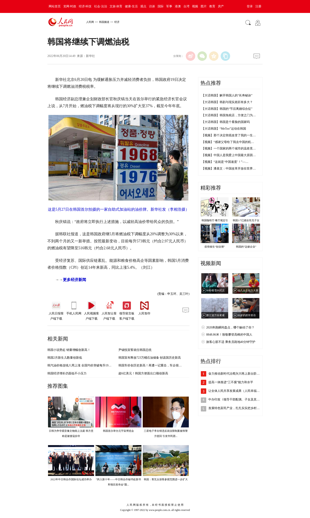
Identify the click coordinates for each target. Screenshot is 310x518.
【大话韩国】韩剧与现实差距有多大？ (227, 102)
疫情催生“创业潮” (215, 246)
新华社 (90, 56)
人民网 (90, 22)
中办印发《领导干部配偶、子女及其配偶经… (238, 399)
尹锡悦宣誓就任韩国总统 (135, 350)
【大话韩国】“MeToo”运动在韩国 (224, 128)
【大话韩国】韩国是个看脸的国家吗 (226, 122)
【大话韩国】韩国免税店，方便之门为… (229, 115)
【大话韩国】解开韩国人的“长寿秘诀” (227, 95)
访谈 (152, 6)
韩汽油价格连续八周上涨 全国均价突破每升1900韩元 (82, 365)
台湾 (186, 6)
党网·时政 (69, 6)
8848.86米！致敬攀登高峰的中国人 (229, 334)
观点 (143, 6)
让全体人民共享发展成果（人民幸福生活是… (238, 390)
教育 (212, 6)
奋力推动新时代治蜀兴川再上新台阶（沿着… (238, 373)
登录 (250, 6)
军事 (169, 6)
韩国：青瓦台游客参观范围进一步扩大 (166, 479)
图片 (204, 6)
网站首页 (55, 6)
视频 (195, 6)
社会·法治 (100, 6)
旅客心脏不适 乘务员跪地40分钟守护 (230, 342)
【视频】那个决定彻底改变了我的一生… (229, 135)
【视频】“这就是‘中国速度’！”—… (225, 161)
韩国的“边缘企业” (246, 246)
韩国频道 (104, 22)
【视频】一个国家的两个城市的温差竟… (229, 148)
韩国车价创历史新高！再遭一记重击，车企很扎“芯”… (154, 365)
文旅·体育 (116, 6)
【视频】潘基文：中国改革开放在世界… (229, 168)
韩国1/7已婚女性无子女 (246, 220)
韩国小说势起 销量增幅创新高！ (68, 350)
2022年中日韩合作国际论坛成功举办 (71, 479)
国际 (161, 6)
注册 (258, 6)
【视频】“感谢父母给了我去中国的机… (228, 142)
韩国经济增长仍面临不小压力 (67, 373)
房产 (221, 6)
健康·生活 (131, 6)
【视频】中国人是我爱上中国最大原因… (229, 155)
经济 (116, 22)
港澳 (178, 6)
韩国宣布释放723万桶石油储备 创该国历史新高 (149, 357)
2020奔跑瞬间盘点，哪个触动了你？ (230, 327)
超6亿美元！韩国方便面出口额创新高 (143, 373)
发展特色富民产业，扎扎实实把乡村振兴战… (238, 408)
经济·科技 (85, 6)
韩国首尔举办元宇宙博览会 (118, 430)
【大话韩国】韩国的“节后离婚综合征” (227, 108)
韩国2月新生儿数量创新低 (64, 357)
